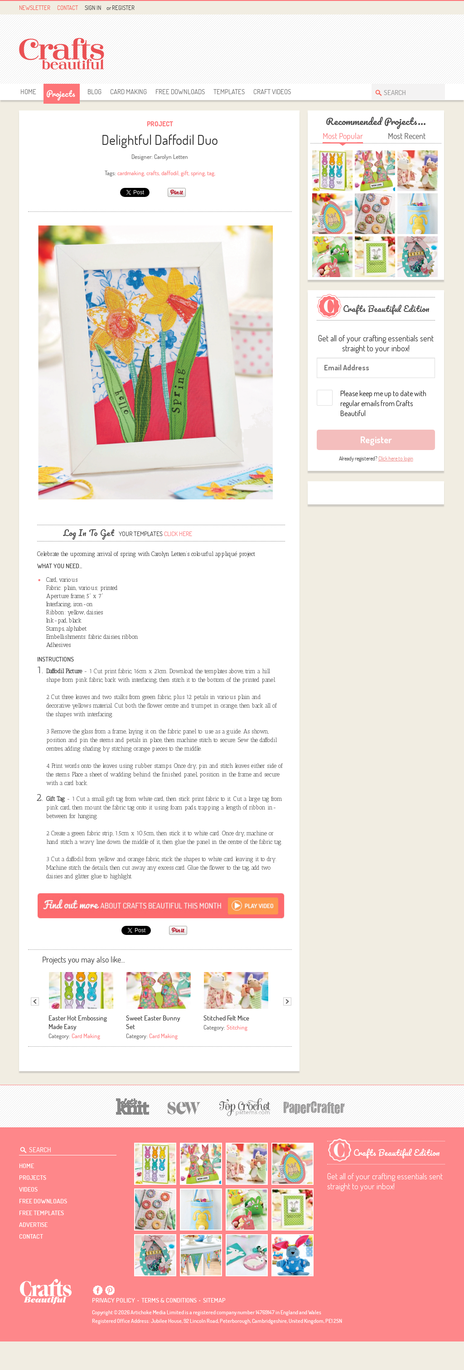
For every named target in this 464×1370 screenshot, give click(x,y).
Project (160, 124)
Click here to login (395, 458)
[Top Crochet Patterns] (243, 1135)
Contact (67, 7)
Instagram (439, 8)
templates (229, 91)
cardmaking (130, 173)
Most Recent (406, 136)
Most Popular (343, 136)
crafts (152, 173)
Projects (60, 94)
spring (198, 173)
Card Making (128, 91)
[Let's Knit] (132, 1134)
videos (28, 1218)
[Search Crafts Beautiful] (403, 91)
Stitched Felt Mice (226, 1046)
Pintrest (429, 8)
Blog (94, 91)
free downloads (180, 91)
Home (28, 91)
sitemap (214, 1329)
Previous (35, 1030)
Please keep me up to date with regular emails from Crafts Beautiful (383, 403)
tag (210, 173)
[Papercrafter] (314, 1135)
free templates (41, 1241)
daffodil (170, 173)
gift (184, 173)
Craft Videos (272, 91)
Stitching (237, 1055)
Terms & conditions (169, 1329)
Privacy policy (113, 1329)
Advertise (33, 1253)
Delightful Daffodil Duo (160, 139)
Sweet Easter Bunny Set (153, 1050)
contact (31, 1265)
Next (287, 1030)
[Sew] (184, 1135)
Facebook (419, 8)
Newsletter (34, 7)
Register (123, 7)
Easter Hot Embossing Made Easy (77, 1050)
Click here (178, 562)
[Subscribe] (161, 934)
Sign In (93, 7)
